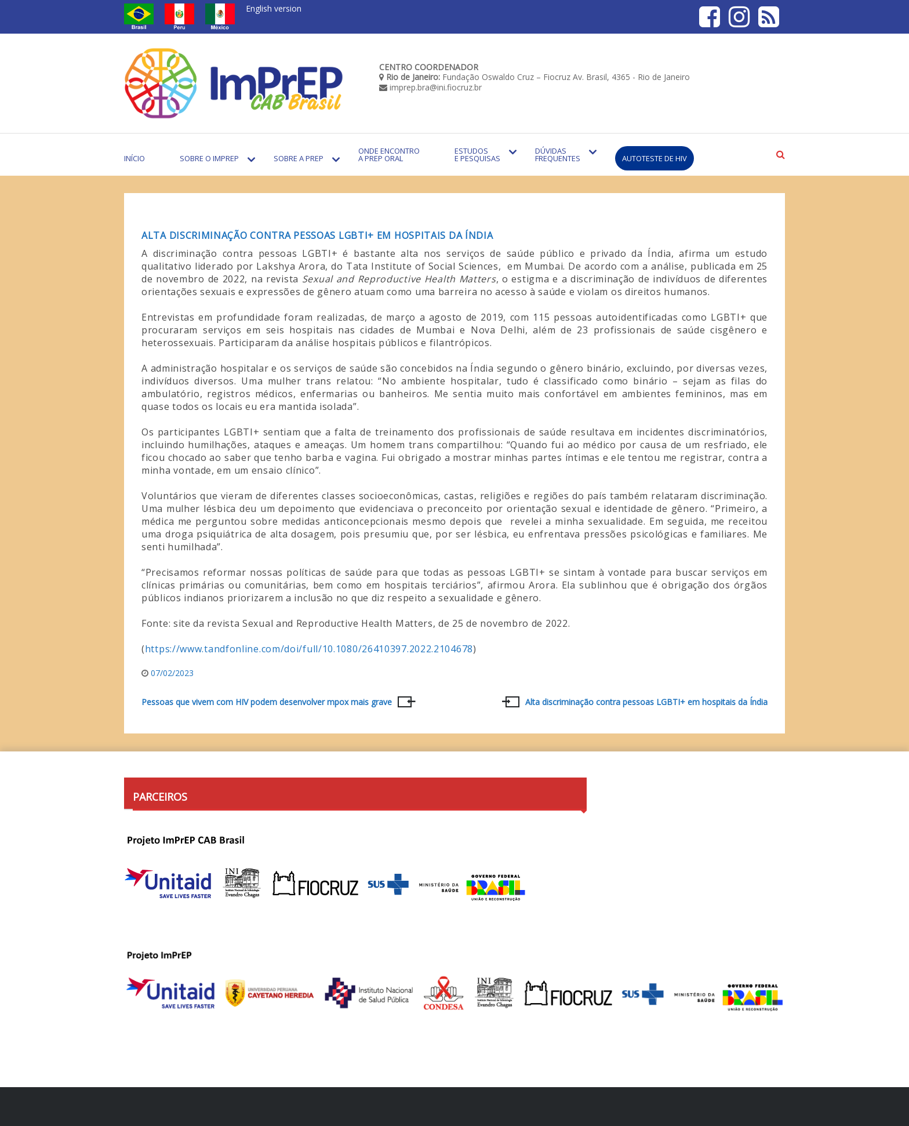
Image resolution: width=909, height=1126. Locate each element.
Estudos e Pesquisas (477, 155)
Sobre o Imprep (209, 158)
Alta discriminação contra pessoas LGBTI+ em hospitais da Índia (317, 235)
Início (134, 158)
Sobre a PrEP (298, 158)
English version (273, 8)
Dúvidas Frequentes (557, 155)
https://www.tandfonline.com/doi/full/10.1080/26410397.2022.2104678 (309, 648)
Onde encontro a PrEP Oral (389, 155)
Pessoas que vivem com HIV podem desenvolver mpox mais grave (266, 702)
